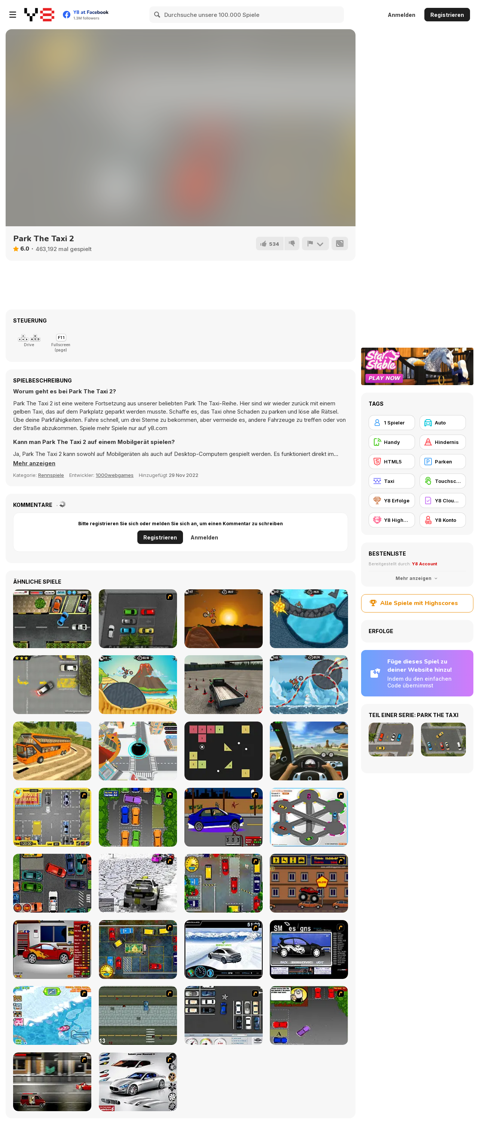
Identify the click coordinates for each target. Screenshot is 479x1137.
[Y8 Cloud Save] (442, 500)
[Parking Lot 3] (52, 618)
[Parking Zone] (309, 817)
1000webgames (115, 475)
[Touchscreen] (442, 481)
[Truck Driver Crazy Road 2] (223, 684)
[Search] (157, 14)
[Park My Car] (52, 817)
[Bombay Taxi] (223, 883)
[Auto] (442, 422)
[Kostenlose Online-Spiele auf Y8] (39, 14)
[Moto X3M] (223, 618)
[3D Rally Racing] (138, 883)
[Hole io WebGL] (138, 751)
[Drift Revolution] (223, 949)
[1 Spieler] (392, 422)
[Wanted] (52, 1081)
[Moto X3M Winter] (309, 684)
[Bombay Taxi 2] (138, 949)
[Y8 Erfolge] (392, 500)
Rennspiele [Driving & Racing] (51, 475)
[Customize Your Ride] (309, 949)
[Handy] (392, 442)
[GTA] (138, 1015)
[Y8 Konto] (442, 519)
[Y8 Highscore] (392, 519)
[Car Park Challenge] (223, 1015)
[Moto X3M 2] (309, 618)
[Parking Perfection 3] (309, 1015)
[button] (34, 463)
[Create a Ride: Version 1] (223, 817)
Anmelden (401, 15)
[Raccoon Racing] (52, 1015)
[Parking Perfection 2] (138, 817)
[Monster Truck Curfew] (309, 883)
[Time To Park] (138, 618)
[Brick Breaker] (223, 751)
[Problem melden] (315, 243)
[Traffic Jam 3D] (309, 751)
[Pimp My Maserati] (138, 1081)
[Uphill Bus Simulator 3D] (52, 751)
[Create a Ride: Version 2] (52, 949)
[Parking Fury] (52, 684)
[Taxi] (392, 481)
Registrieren (447, 15)
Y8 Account (424, 563)
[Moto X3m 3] (138, 684)
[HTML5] (392, 461)
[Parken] (442, 461)
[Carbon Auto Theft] (52, 883)
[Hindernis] (442, 442)
